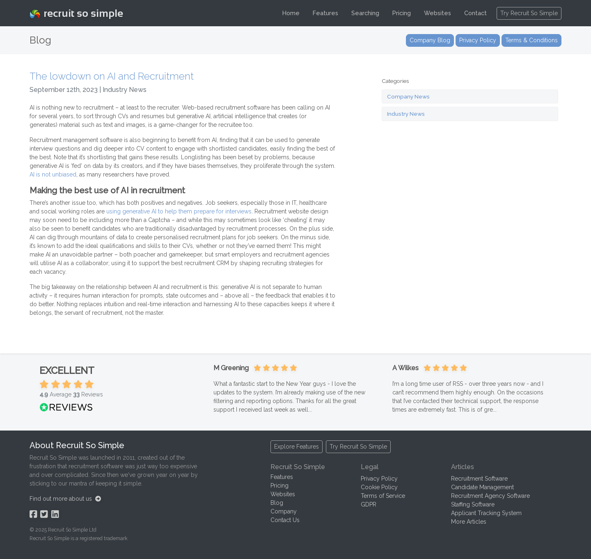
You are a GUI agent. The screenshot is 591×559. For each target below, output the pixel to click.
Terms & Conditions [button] (531, 40)
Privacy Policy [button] (477, 40)
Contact (475, 12)
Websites (437, 12)
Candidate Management (482, 487)
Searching (365, 12)
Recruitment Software (479, 478)
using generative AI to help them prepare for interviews (179, 211)
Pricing (401, 12)
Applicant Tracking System (486, 513)
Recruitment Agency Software (490, 496)
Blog (276, 502)
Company (283, 511)
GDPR (368, 504)
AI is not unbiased (53, 174)
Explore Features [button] (296, 446)
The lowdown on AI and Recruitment (112, 76)
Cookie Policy (379, 487)
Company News (408, 96)
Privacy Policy (379, 478)
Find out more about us (65, 498)
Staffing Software (473, 504)
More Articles (468, 521)
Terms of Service (383, 496)
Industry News (406, 113)
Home (291, 12)
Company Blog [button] (430, 40)
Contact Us (285, 520)
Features (325, 12)
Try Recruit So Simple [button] (529, 13)
